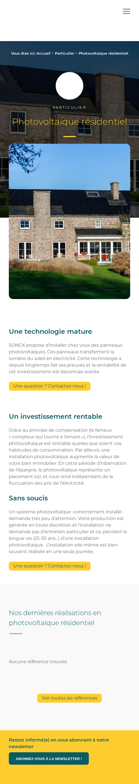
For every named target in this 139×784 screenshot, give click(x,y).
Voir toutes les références (69, 698)
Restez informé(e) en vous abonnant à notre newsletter (59, 743)
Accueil (43, 53)
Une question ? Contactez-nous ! (49, 386)
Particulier (64, 53)
